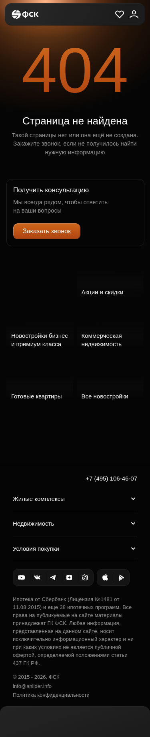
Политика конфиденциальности (51, 695)
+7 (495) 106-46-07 (111, 478)
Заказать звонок (47, 231)
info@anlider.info (32, 686)
